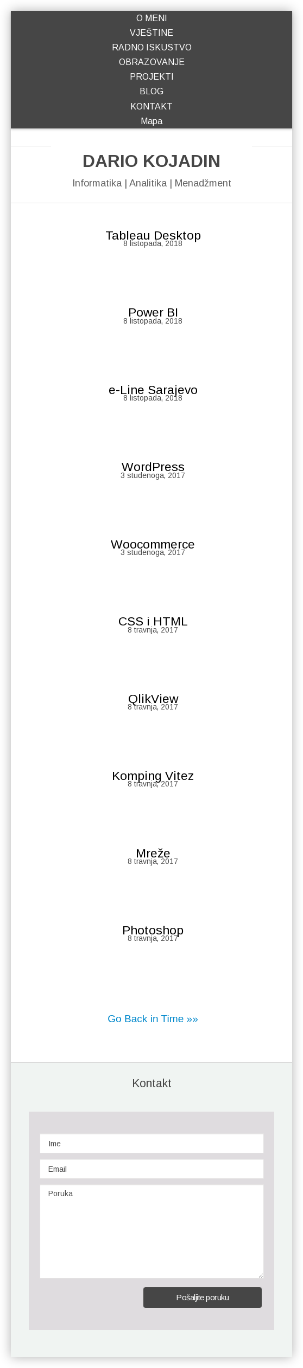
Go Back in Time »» (153, 1018)
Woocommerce (153, 544)
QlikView (153, 699)
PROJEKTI (152, 76)
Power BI (153, 312)
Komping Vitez (153, 776)
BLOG (151, 91)
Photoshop (153, 930)
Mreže (153, 853)
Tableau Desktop (153, 235)
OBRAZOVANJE (152, 62)
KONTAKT (151, 106)
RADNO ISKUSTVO (152, 47)
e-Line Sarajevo (153, 390)
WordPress (153, 467)
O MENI (151, 18)
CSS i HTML (153, 621)
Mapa (151, 121)
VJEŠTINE (151, 32)
